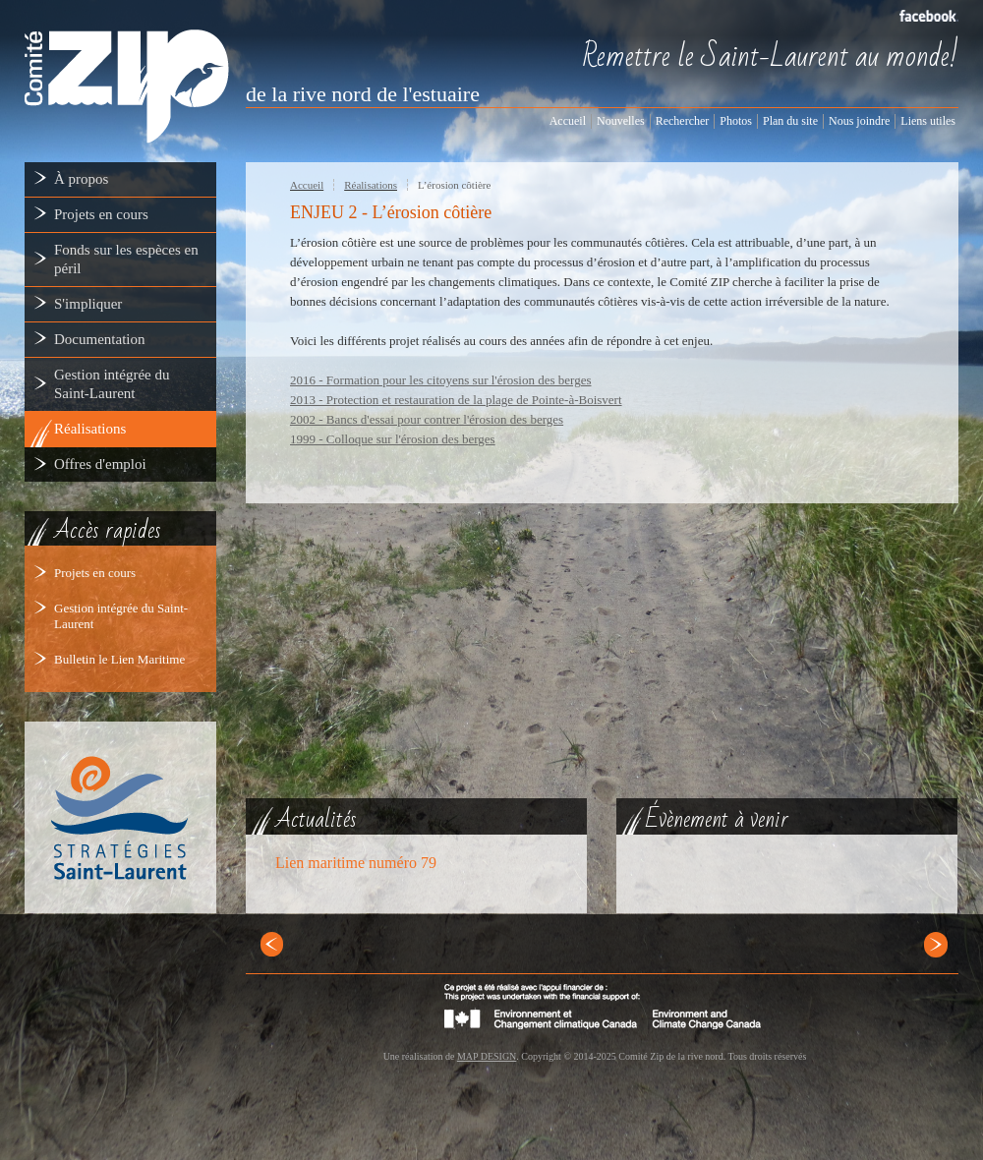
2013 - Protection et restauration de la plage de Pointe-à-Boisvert (456, 399)
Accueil (306, 185)
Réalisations (370, 185)
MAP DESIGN (486, 1056)
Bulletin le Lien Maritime (119, 659)
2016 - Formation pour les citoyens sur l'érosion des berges (440, 380)
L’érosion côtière (454, 185)
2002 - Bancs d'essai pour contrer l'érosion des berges (426, 419)
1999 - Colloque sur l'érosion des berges (392, 439)
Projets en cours (95, 572)
